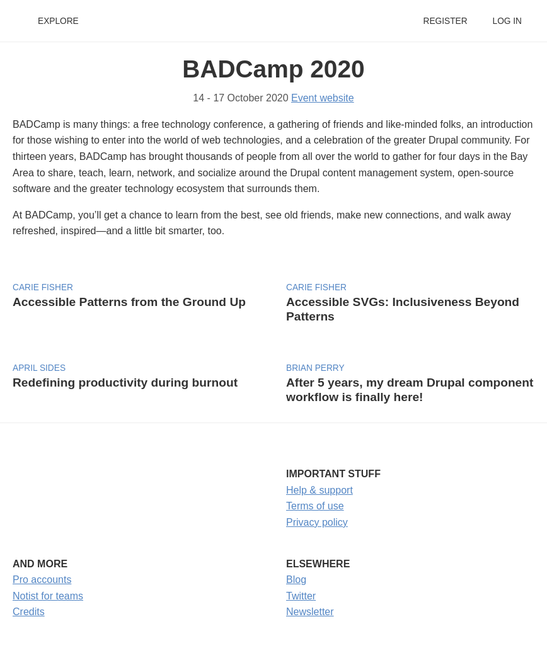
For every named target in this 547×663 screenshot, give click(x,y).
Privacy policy (317, 522)
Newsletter (310, 611)
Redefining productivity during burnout (125, 382)
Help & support (319, 490)
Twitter (301, 596)
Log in (507, 21)
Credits (29, 611)
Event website (322, 98)
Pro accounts (42, 579)
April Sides (39, 368)
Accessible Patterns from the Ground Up (129, 302)
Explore (58, 21)
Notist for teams (48, 596)
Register (445, 21)
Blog (296, 579)
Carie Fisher (43, 287)
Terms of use (315, 506)
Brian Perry (315, 368)
